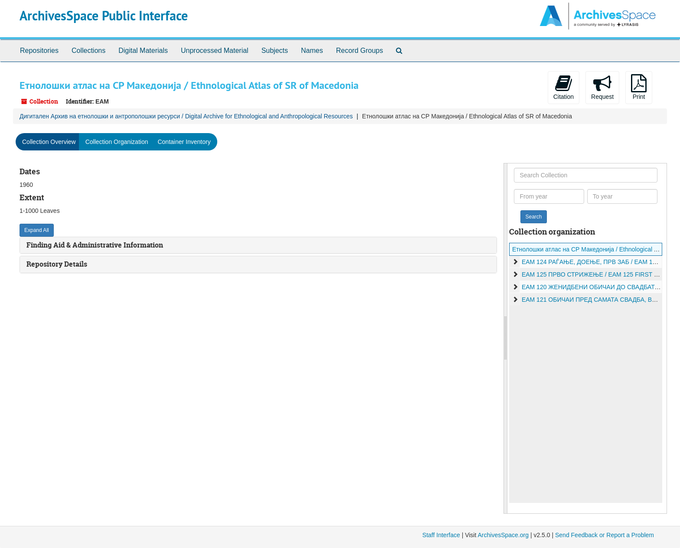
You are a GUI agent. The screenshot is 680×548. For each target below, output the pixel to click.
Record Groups (359, 50)
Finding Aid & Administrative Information (94, 245)
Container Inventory (183, 141)
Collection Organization (116, 141)
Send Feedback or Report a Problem (604, 535)
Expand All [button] (36, 230)
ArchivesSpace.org (503, 535)
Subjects (275, 50)
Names (312, 50)
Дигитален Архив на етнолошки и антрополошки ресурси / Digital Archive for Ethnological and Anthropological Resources (186, 116)
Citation (563, 87)
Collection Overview (49, 141)
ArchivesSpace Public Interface (104, 15)
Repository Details (56, 264)
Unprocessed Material (214, 50)
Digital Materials (143, 50)
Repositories (39, 50)
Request (602, 87)
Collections (88, 50)
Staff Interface (441, 535)
